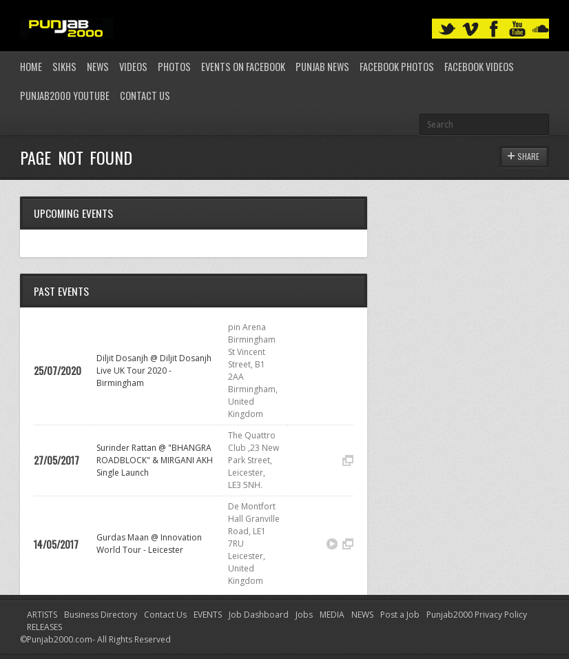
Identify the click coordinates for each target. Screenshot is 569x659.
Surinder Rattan (126, 448)
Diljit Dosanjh (122, 358)
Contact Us (145, 95)
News (98, 66)
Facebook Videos (479, 66)
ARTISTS (42, 614)
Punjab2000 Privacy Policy (476, 614)
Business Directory (100, 614)
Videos (133, 66)
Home (31, 66)
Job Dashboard (259, 614)
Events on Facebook (243, 66)
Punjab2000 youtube (65, 95)
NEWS (362, 614)
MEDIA (332, 614)
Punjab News (322, 66)
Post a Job (400, 614)
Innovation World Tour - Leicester (149, 543)
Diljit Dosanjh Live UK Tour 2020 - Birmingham (153, 370)
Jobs (304, 614)
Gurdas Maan (122, 537)
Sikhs (64, 66)
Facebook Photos (397, 66)
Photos (174, 66)
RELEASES (44, 627)
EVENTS (208, 614)
